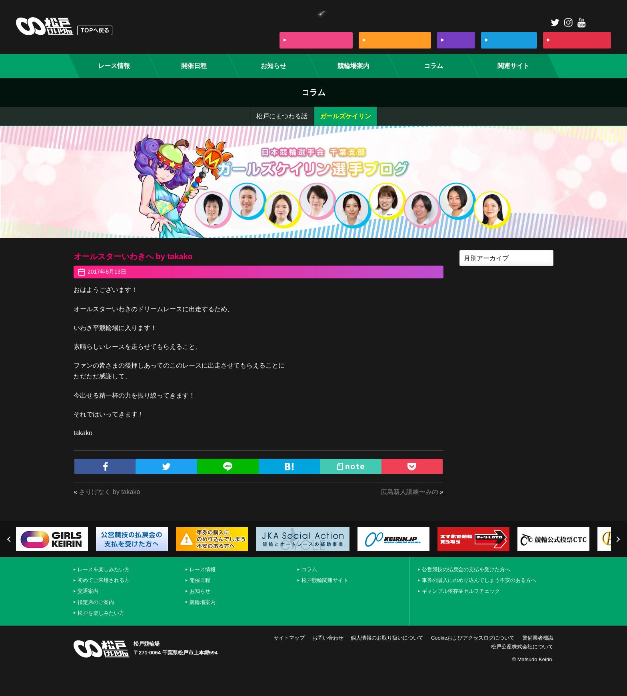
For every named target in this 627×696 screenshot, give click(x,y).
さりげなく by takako (109, 491)
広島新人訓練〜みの (409, 491)
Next (617, 539)
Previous (10, 539)
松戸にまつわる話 (282, 116)
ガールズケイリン (345, 116)
